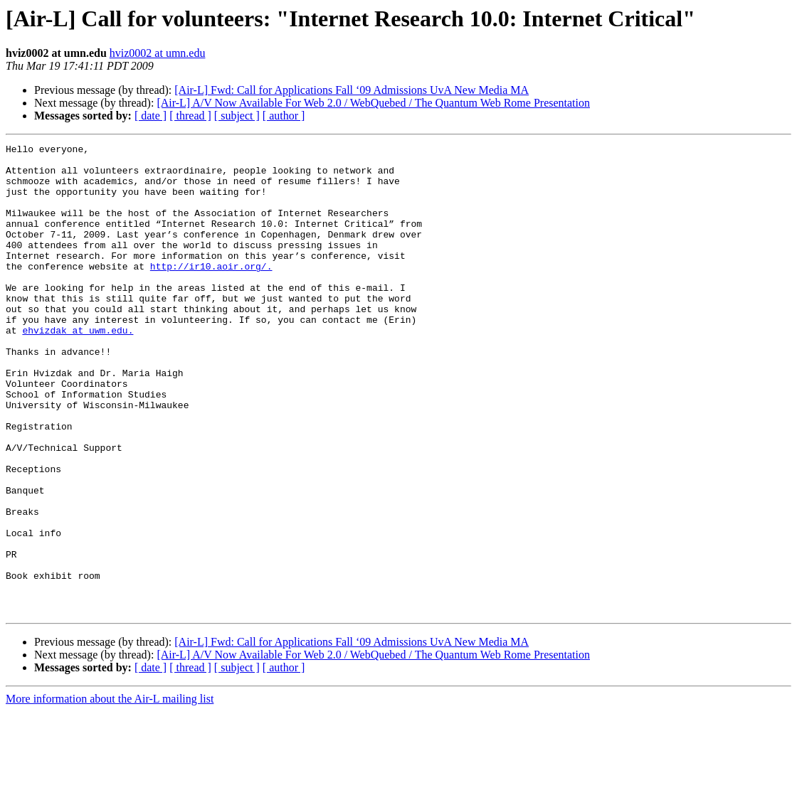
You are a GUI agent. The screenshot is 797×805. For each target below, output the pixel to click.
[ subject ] (237, 116)
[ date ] (150, 116)
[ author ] (284, 116)
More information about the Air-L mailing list (109, 793)
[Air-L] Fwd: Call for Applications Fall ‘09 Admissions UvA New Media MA (351, 90)
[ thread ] (190, 116)
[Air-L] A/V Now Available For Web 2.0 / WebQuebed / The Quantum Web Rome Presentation (373, 103)
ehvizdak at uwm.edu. (77, 368)
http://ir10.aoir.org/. (211, 291)
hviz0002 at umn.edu (158, 53)
